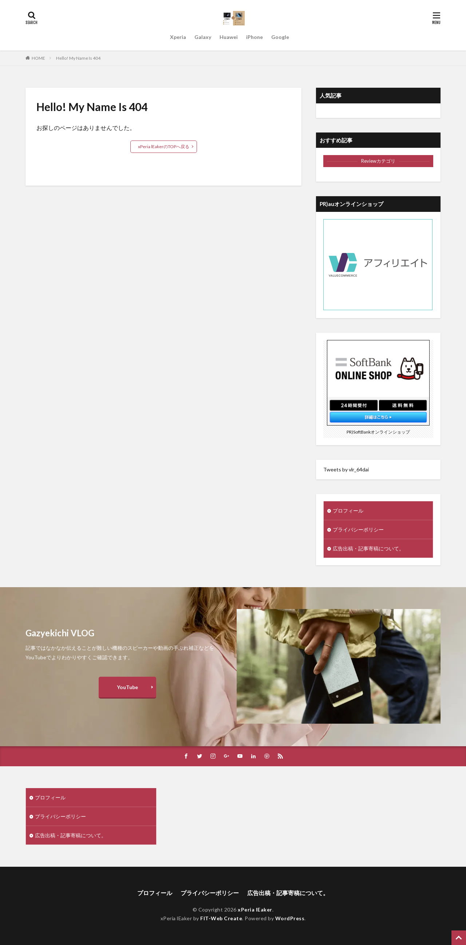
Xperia (178, 37)
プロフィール (348, 510)
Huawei (229, 37)
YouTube (127, 687)
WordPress (290, 918)
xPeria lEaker (255, 909)
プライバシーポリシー (358, 529)
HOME (38, 58)
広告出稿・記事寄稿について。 (368, 548)
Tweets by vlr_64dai (346, 469)
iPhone (254, 37)
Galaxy (202, 37)
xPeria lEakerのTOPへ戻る (163, 146)
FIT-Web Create (221, 918)
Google (280, 37)
